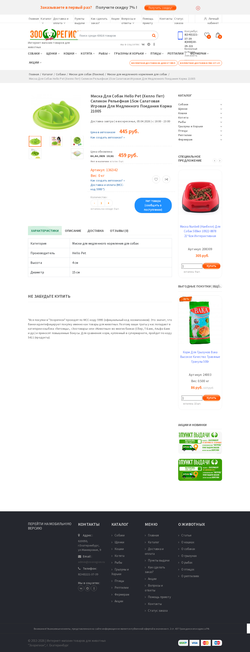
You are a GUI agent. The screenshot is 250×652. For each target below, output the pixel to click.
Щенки (53, 53)
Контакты (166, 18)
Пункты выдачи (157, 560)
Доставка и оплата (154, 551)
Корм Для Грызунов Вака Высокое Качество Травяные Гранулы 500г (200, 357)
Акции (115, 18)
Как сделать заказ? (155, 569)
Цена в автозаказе (103, 132)
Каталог (152, 542)
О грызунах (187, 556)
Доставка (95, 230)
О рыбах (185, 562)
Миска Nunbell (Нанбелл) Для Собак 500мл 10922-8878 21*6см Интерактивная (200, 231)
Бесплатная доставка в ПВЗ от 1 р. (200, 63)
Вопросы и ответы (154, 587)
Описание (73, 230)
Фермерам (199, 53)
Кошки (70, 53)
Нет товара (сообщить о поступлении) (153, 205)
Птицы (157, 53)
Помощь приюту (158, 597)
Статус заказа (156, 610)
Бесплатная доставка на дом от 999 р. (153, 63)
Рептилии (177, 53)
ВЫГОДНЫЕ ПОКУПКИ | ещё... (200, 286)
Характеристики (45, 230)
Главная (34, 18)
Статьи (184, 535)
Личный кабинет (211, 20)
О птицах (186, 569)
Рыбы (104, 53)
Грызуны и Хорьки (130, 53)
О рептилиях (188, 576)
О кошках (186, 542)
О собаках (186, 549)
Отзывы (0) (119, 230)
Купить (211, 266)
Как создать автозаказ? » (108, 137)
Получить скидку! (160, 8)
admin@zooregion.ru (91, 562)
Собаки (35, 53)
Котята (88, 53)
